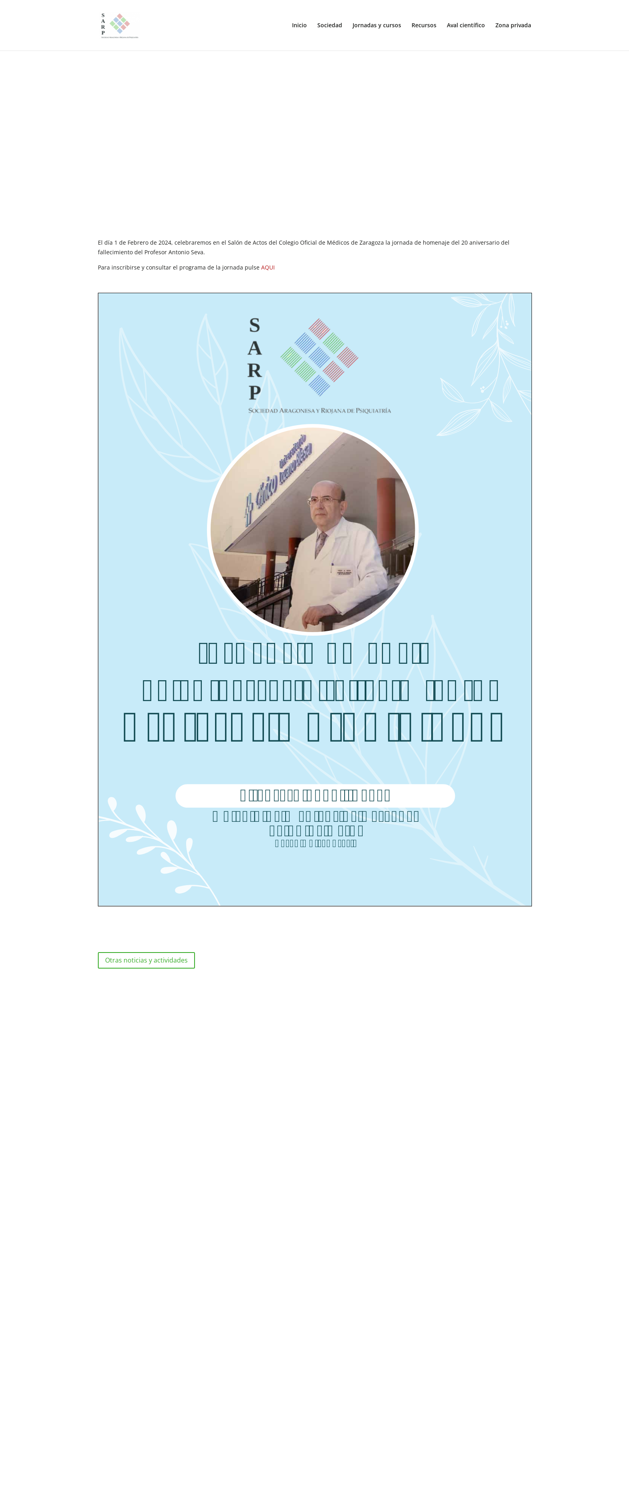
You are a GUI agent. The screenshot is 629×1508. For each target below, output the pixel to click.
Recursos (424, 25)
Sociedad (329, 25)
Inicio (299, 25)
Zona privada (513, 25)
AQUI (268, 267)
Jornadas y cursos (377, 25)
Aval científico (466, 25)
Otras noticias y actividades (146, 960)
